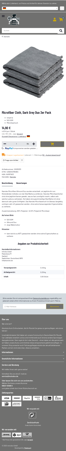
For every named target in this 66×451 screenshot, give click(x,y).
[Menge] (16, 143)
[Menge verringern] (5, 144)
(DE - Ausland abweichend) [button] (51, 155)
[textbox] (30, 8)
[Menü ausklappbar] (3, 14)
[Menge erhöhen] (34, 144)
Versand (20, 134)
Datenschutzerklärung (41, 298)
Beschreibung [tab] (7, 183)
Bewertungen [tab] (21, 183)
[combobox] (30, 8)
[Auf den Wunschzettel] (22, 160)
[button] (54, 19)
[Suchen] (61, 31)
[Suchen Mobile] (30, 30)
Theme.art (27, 448)
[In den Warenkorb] (52, 144)
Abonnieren (54, 306)
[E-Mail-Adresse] (24, 306)
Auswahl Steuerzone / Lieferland (16, 136)
